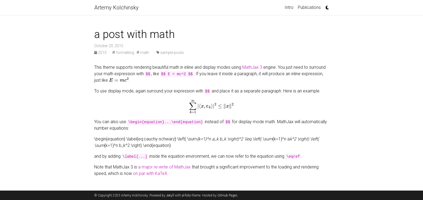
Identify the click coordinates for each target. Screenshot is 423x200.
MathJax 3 (252, 67)
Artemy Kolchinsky (116, 7)
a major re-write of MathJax (164, 167)
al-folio (186, 195)
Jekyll (170, 195)
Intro (289, 7)
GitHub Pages (227, 195)
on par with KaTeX (150, 173)
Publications (309, 7)
